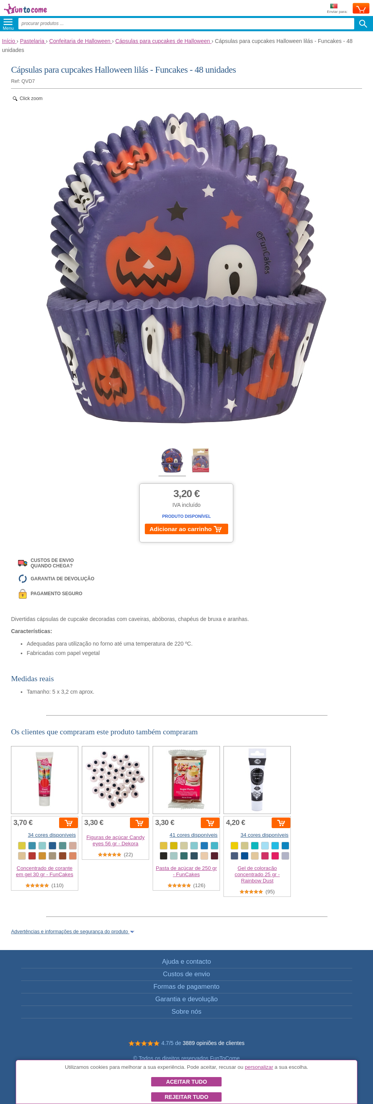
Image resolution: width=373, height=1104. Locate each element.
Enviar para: (337, 9)
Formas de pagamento (186, 986)
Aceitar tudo (186, 1082)
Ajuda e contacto (186, 961)
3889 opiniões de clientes (214, 1043)
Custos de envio (186, 974)
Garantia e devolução (186, 999)
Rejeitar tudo (187, 1097)
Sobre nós (186, 1011)
